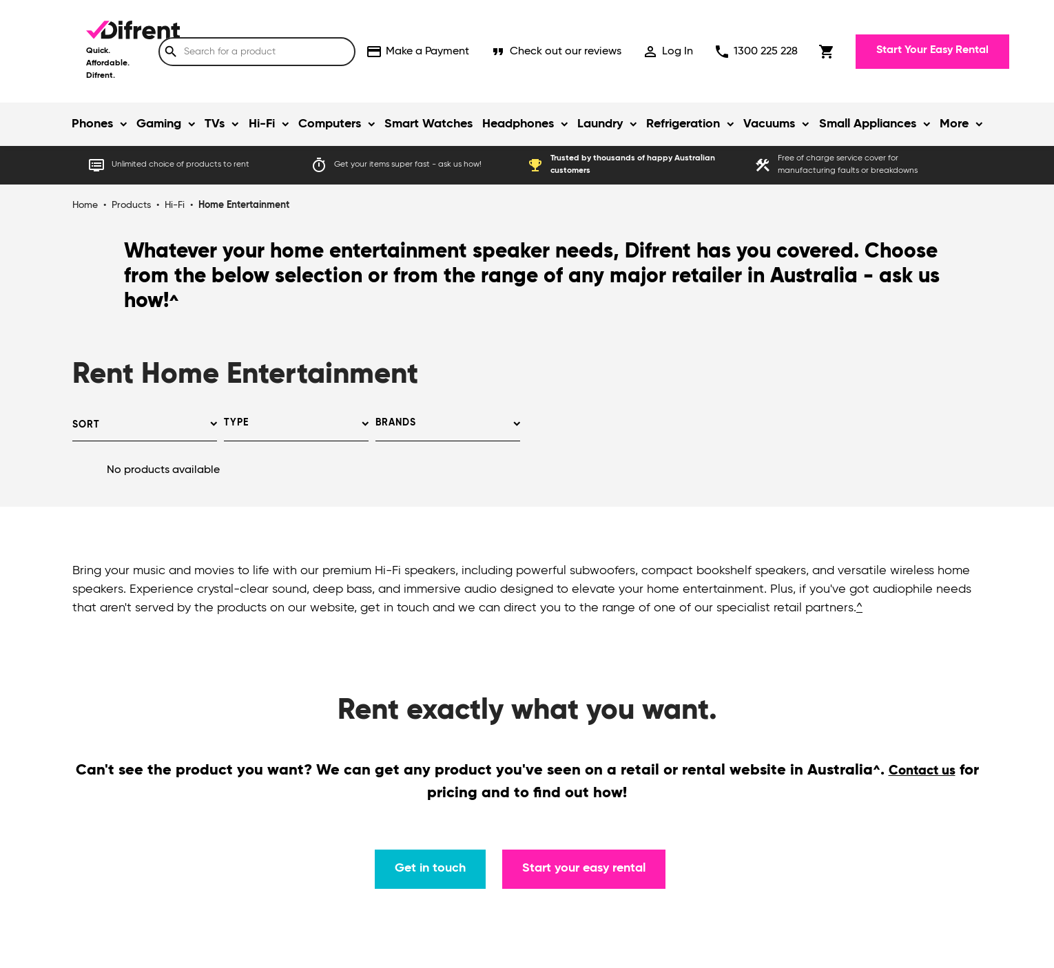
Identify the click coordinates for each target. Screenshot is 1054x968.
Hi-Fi (262, 124)
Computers (329, 124)
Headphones (518, 124)
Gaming (158, 124)
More (954, 124)
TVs (215, 124)
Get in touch (430, 868)
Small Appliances (867, 124)
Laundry (600, 124)
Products (131, 205)
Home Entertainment (243, 205)
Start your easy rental (583, 868)
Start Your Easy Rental (932, 50)
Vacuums (769, 124)
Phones (92, 124)
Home (85, 205)
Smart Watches (428, 124)
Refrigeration (683, 124)
